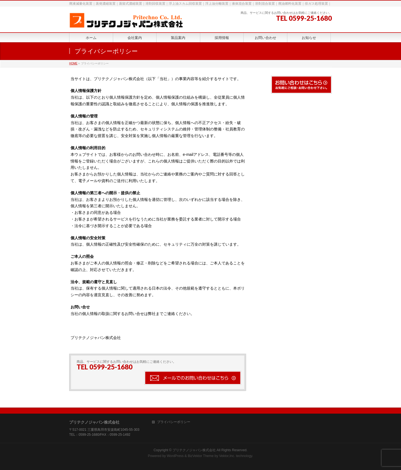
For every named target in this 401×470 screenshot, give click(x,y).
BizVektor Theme (201, 456)
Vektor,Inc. (227, 456)
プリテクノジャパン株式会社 (194, 450)
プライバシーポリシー (173, 422)
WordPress (175, 456)
